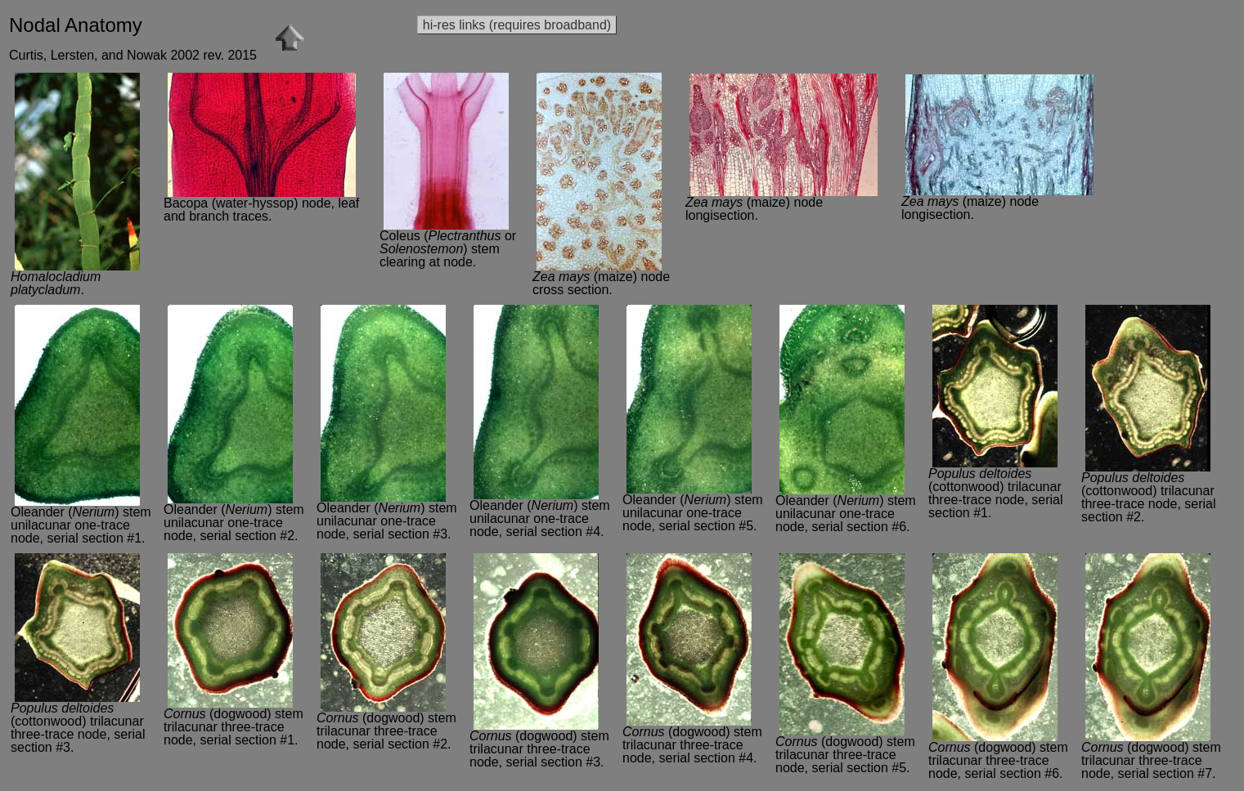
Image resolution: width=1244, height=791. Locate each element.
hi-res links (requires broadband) (517, 25)
